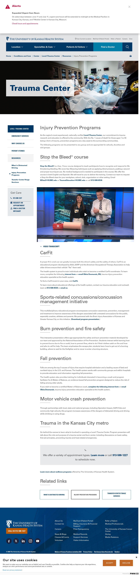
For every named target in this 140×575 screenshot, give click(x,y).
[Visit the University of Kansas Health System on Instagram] (30, 542)
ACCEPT (109, 563)
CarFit (75, 282)
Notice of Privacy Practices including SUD (68, 552)
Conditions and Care (22, 57)
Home (8, 57)
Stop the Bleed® (47, 167)
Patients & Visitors (76, 47)
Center (36, 57)
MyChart (17, 212)
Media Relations (112, 538)
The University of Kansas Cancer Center (118, 531)
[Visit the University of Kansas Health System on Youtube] (37, 542)
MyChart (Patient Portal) (101, 39)
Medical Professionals (114, 525)
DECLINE (126, 563)
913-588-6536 (96, 181)
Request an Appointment (18, 204)
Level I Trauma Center (51, 57)
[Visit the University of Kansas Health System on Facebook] (9, 542)
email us (64, 289)
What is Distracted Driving (19, 167)
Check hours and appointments (25, 23)
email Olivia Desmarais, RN (89, 275)
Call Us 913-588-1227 (16, 531)
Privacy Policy (87, 552)
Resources (67, 57)
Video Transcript (49, 247)
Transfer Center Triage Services (21, 181)
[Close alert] (129, 7)
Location (16, 47)
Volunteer (59, 541)
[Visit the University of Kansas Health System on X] (16, 542)
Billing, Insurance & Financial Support (85, 526)
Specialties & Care (43, 47)
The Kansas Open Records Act (103, 552)
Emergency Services (20, 137)
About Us (59, 522)
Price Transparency (81, 530)
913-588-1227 (16, 199)
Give (130, 39)
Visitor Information (81, 541)
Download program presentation (85, 320)
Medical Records (80, 535)
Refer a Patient (116, 39)
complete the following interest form (103, 387)
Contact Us (59, 525)
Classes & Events (62, 538)
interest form (70, 275)
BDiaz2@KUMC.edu (48, 181)
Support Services (80, 538)
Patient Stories (18, 152)
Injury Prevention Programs (19, 174)
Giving (108, 535)
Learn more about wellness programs (55, 472)
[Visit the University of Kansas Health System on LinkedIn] (23, 542)
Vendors (117, 552)
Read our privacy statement (12, 570)
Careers (124, 39)
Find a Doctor (108, 47)
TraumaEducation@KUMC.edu (72, 181)
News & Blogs (60, 535)
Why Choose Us (18, 144)
